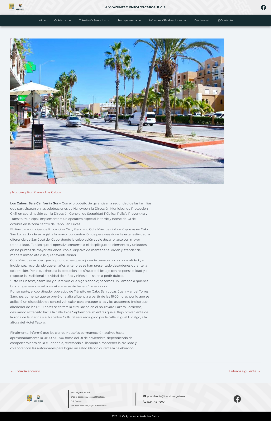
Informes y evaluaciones (167, 20)
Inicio (42, 20)
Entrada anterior (25, 371)
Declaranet (201, 20)
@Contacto (225, 20)
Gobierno (62, 20)
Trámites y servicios (94, 20)
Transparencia (129, 20)
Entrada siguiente (244, 371)
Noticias (18, 192)
